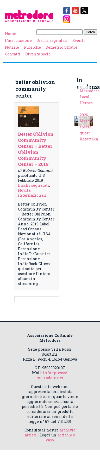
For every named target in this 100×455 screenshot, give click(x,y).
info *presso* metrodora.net (52, 375)
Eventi (78, 40)
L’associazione (18, 40)
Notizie (12, 47)
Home (10, 33)
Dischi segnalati (52, 40)
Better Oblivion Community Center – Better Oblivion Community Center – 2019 (35, 149)
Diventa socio (38, 54)
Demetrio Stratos (62, 47)
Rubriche (32, 47)
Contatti (13, 54)
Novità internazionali (32, 193)
